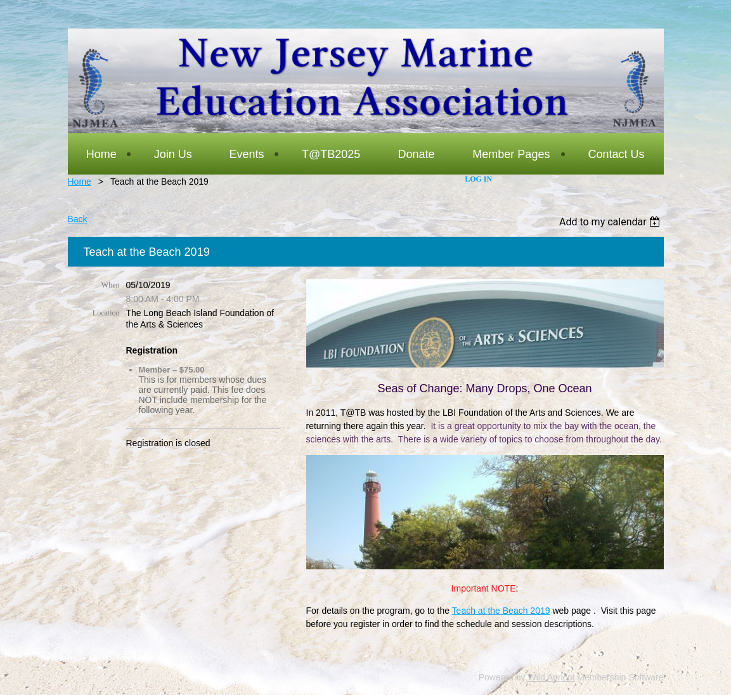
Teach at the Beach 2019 (501, 611)
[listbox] (611, 222)
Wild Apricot (551, 677)
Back (77, 219)
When (110, 285)
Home (79, 181)
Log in (478, 179)
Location (106, 312)
